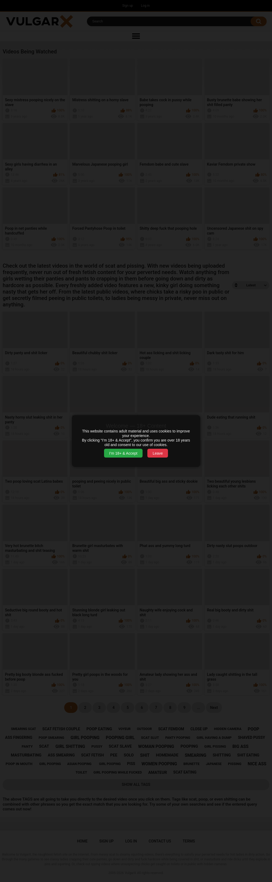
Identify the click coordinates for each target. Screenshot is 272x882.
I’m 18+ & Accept (123, 453)
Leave (158, 453)
